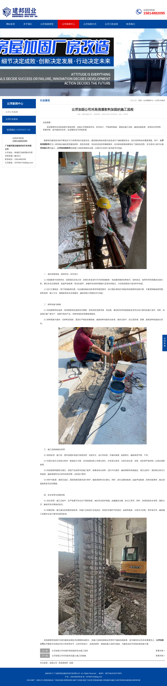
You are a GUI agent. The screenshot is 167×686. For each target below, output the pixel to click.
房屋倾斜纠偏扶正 (109, 680)
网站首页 (10, 24)
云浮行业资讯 (12, 119)
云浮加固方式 (89, 24)
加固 (71, 663)
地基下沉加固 (77, 680)
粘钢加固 (128, 680)
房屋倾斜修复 (98, 680)
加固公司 (53, 663)
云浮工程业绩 (111, 24)
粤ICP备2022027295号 (113, 673)
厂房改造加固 (58, 680)
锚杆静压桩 (136, 680)
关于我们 (27, 24)
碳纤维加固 (121, 680)
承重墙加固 (68, 680)
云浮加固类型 (46, 24)
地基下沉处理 (87, 680)
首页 (140, 100)
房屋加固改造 (48, 680)
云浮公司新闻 (12, 112)
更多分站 (161, 2)
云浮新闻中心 (68, 24)
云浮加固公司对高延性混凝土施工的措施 (69, 656)
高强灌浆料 (63, 663)
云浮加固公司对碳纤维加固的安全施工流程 (70, 651)
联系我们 (148, 2)
